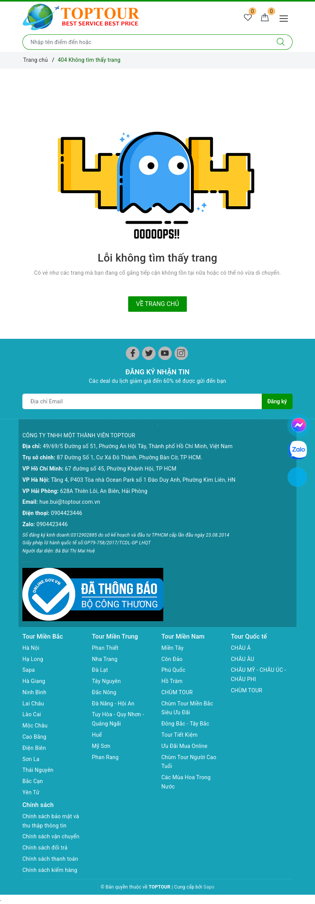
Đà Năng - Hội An (113, 703)
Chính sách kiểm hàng (49, 870)
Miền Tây (172, 648)
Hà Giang (33, 681)
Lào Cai (31, 714)
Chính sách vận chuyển (51, 836)
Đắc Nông (104, 692)
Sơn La (30, 759)
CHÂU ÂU (242, 659)
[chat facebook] (299, 424)
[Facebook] (132, 353)
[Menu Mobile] (286, 17)
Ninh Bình (34, 692)
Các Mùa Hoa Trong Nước (186, 782)
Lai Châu (33, 703)
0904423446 (66, 513)
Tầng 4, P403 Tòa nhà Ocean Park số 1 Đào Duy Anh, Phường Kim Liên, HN (143, 480)
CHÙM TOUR (177, 692)
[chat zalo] (297, 450)
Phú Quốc (173, 670)
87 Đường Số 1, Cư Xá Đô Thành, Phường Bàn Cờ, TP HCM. (129, 457)
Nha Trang (104, 659)
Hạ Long (32, 659)
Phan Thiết (105, 648)
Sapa (28, 670)
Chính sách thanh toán (50, 859)
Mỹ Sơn (101, 746)
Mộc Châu (34, 725)
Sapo (208, 887)
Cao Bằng (34, 737)
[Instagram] (181, 353)
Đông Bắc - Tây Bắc (185, 723)
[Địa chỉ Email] (142, 401)
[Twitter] (149, 353)
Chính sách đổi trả (45, 848)
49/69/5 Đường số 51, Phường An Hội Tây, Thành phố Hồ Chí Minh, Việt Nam (138, 446)
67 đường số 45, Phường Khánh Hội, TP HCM (120, 469)
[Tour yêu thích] (247, 17)
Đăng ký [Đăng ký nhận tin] (277, 401)
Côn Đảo (172, 659)
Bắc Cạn (32, 781)
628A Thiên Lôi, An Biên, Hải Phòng (103, 491)
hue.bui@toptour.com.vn (69, 502)
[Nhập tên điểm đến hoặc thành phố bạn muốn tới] (145, 42)
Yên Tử (30, 792)
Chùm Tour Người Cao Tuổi (188, 762)
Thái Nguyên (38, 770)
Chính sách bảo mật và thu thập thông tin (50, 821)
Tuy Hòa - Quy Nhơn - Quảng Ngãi (118, 719)
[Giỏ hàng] (264, 17)
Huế (97, 735)
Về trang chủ (157, 304)
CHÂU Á (241, 648)
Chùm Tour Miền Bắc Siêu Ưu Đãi (187, 708)
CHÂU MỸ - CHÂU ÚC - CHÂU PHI (258, 674)
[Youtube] (165, 353)
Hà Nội (30, 648)
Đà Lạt (100, 670)
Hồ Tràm (172, 681)
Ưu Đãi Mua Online (184, 746)
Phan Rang (105, 757)
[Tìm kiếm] (281, 42)
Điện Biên (34, 748)
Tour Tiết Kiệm (179, 735)
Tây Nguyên (106, 681)
